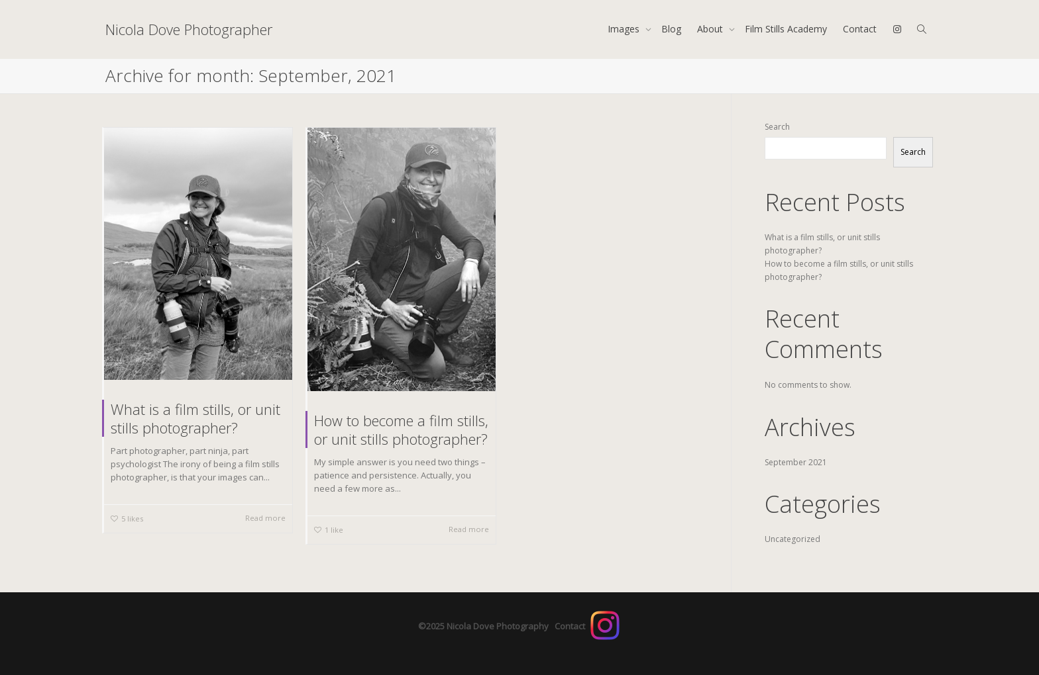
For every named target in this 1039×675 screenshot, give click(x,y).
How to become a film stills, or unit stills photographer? (401, 429)
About (711, 28)
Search (777, 126)
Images (625, 28)
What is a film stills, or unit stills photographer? (195, 418)
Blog (671, 28)
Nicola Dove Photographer (188, 29)
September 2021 (796, 462)
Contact (860, 28)
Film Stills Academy (786, 28)
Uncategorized (792, 539)
